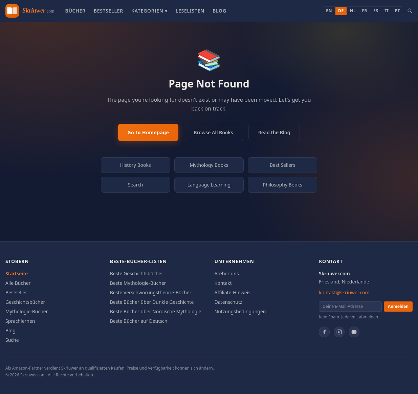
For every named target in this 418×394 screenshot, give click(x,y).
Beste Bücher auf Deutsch (139, 321)
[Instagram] (339, 332)
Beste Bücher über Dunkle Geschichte (152, 302)
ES (375, 11)
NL (353, 11)
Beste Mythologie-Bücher (138, 283)
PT (397, 11)
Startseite (16, 273)
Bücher (75, 10)
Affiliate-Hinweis (233, 292)
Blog (219, 10)
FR (364, 11)
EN (329, 11)
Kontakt (223, 283)
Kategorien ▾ (149, 10)
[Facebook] (324, 332)
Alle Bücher (18, 283)
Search (135, 184)
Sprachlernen (20, 321)
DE (341, 11)
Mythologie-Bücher (26, 311)
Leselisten (190, 10)
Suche (12, 340)
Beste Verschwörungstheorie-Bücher (151, 292)
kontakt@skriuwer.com (344, 292)
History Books (135, 165)
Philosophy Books (282, 184)
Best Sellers (282, 165)
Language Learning (209, 184)
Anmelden (398, 306)
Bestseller (108, 10)
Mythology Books (209, 165)
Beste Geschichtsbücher (136, 273)
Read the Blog (274, 132)
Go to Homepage (148, 132)
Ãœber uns (227, 273)
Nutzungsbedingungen (240, 311)
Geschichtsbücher (25, 302)
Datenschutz (228, 302)
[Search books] (410, 11)
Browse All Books (213, 132)
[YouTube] (354, 332)
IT (386, 11)
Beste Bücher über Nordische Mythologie (155, 311)
